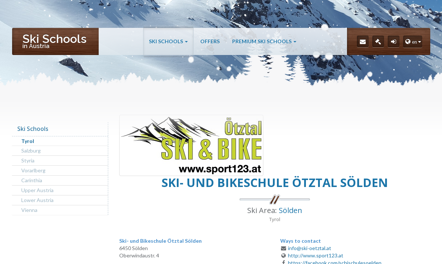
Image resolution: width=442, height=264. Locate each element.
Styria (27, 160)
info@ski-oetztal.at (309, 248)
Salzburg (31, 150)
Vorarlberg (33, 170)
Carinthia (31, 180)
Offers (210, 41)
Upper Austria (37, 190)
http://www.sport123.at (315, 255)
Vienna (29, 210)
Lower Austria (37, 200)
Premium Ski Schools (264, 41)
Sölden (290, 210)
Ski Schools (168, 41)
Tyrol (27, 141)
